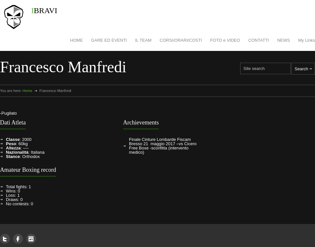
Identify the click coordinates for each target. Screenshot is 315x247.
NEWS (283, 40)
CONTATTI (258, 40)
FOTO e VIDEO (225, 40)
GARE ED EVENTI (109, 40)
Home (27, 91)
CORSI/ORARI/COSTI (181, 40)
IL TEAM (143, 40)
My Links (306, 40)
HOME (76, 40)
